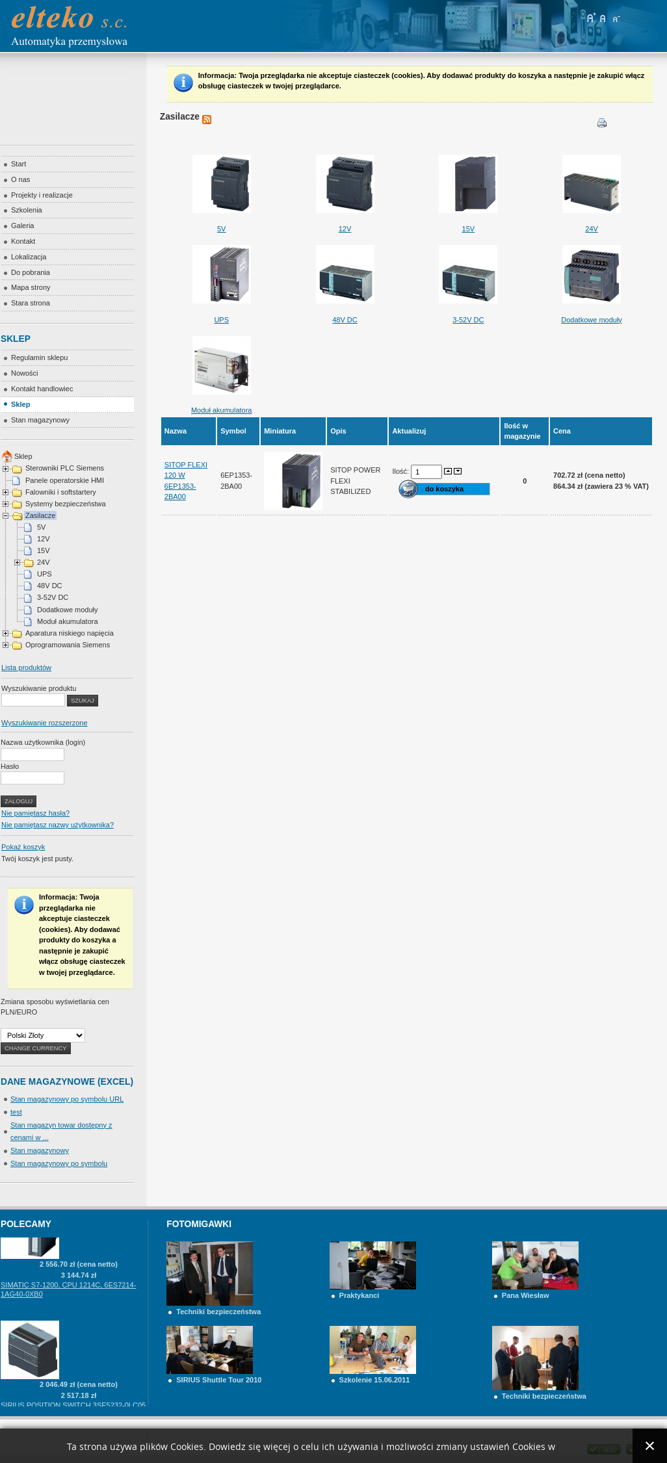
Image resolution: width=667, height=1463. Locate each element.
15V (43, 550)
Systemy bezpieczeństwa (65, 504)
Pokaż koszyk (23, 847)
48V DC (49, 585)
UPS (44, 574)
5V (41, 527)
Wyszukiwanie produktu (38, 688)
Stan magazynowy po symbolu (58, 1163)
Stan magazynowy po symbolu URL (67, 1099)
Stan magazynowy (39, 1150)
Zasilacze (40, 515)
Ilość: (401, 471)
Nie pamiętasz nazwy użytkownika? (57, 825)
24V (43, 562)
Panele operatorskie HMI (64, 480)
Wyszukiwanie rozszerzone (44, 723)
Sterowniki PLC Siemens (64, 468)
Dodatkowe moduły (67, 610)
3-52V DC (52, 597)
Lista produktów (26, 667)
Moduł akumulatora (67, 621)
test (16, 1112)
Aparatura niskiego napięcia (69, 633)
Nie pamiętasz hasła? (35, 813)
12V (43, 539)
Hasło (10, 766)
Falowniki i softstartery (60, 492)
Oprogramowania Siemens (67, 645)
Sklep (23, 456)
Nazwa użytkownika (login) (43, 742)
